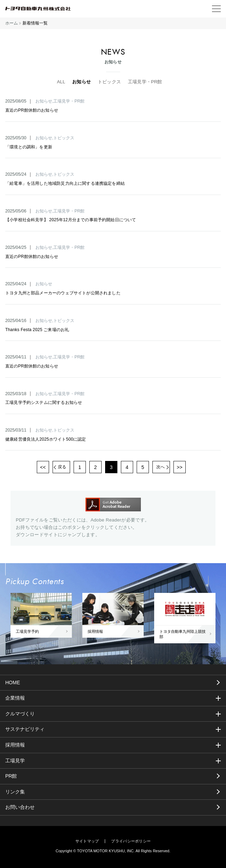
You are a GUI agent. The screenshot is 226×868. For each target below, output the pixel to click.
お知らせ (81, 81)
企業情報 (15, 698)
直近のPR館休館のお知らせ (31, 110)
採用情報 (15, 745)
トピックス (109, 81)
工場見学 (15, 760)
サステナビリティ (24, 729)
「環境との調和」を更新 (28, 147)
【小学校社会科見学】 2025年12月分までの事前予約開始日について (70, 219)
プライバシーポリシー (131, 841)
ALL (61, 81)
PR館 (11, 776)
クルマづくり (20, 713)
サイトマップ (87, 841)
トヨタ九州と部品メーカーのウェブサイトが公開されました (63, 292)
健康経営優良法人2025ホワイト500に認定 (45, 439)
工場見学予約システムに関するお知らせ (43, 402)
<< (43, 467)
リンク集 (15, 791)
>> (179, 467)
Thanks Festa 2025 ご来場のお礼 (37, 329)
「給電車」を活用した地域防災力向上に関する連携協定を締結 (65, 183)
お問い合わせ (20, 807)
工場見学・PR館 (145, 81)
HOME (12, 682)
